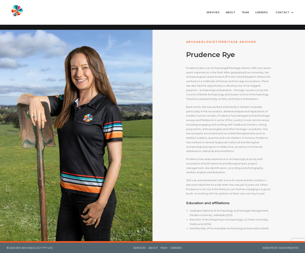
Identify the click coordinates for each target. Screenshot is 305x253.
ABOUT (153, 247)
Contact (282, 14)
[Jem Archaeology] (17, 15)
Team (245, 14)
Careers (261, 14)
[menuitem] (214, 15)
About (231, 14)
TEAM (163, 247)
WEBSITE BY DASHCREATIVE (280, 247)
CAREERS (176, 247)
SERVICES (139, 247)
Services (213, 14)
